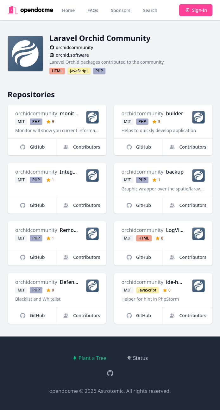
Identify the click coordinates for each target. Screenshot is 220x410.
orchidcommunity (36, 113)
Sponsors (120, 10)
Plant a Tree (89, 358)
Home (68, 10)
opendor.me (63, 391)
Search (150, 10)
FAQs (92, 10)
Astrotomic (110, 391)
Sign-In (196, 10)
